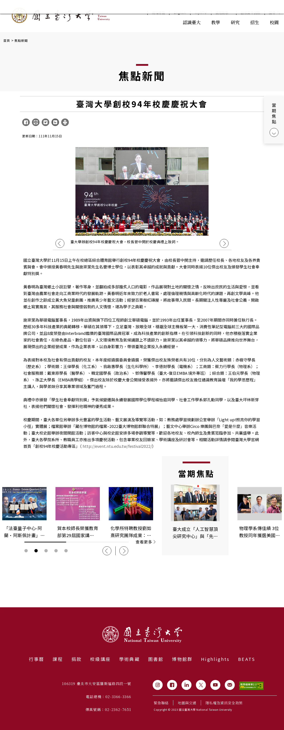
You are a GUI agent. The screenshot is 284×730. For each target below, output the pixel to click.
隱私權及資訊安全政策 (224, 702)
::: (167, 22)
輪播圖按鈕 (26, 550)
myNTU (201, 13)
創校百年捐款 (250, 13)
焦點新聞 (21, 40)
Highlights (215, 659)
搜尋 (272, 13)
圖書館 (156, 659)
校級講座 (100, 659)
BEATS (246, 659)
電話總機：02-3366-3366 (108, 696)
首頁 (6, 40)
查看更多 (145, 542)
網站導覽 (158, 13)
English (180, 13)
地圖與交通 (187, 702)
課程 (58, 659)
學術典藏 (129, 659)
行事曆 (36, 659)
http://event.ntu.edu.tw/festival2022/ (117, 446)
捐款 (76, 659)
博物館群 (182, 659)
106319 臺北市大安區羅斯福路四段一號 (96, 683)
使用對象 (223, 13)
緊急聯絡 (161, 702)
